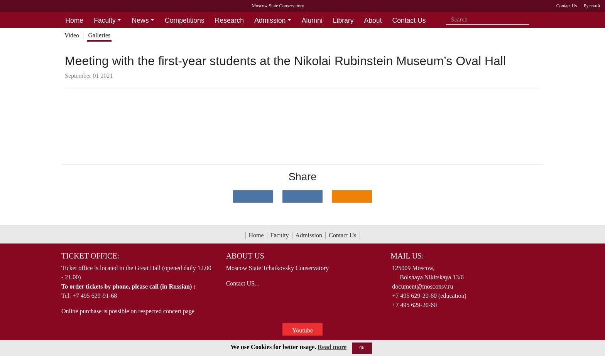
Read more (332, 347)
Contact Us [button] (409, 20)
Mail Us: (407, 256)
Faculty (279, 235)
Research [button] (229, 20)
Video (71, 35)
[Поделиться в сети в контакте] (253, 196)
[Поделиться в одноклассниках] (352, 196)
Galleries (99, 35)
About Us (245, 256)
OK (362, 348)
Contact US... (242, 283)
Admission (309, 235)
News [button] (140, 20)
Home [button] (74, 20)
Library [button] (343, 20)
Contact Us (343, 235)
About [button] (373, 20)
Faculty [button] (105, 20)
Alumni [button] (312, 20)
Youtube (302, 330)
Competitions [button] (184, 20)
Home (256, 235)
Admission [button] (270, 20)
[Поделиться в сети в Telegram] (302, 196)
